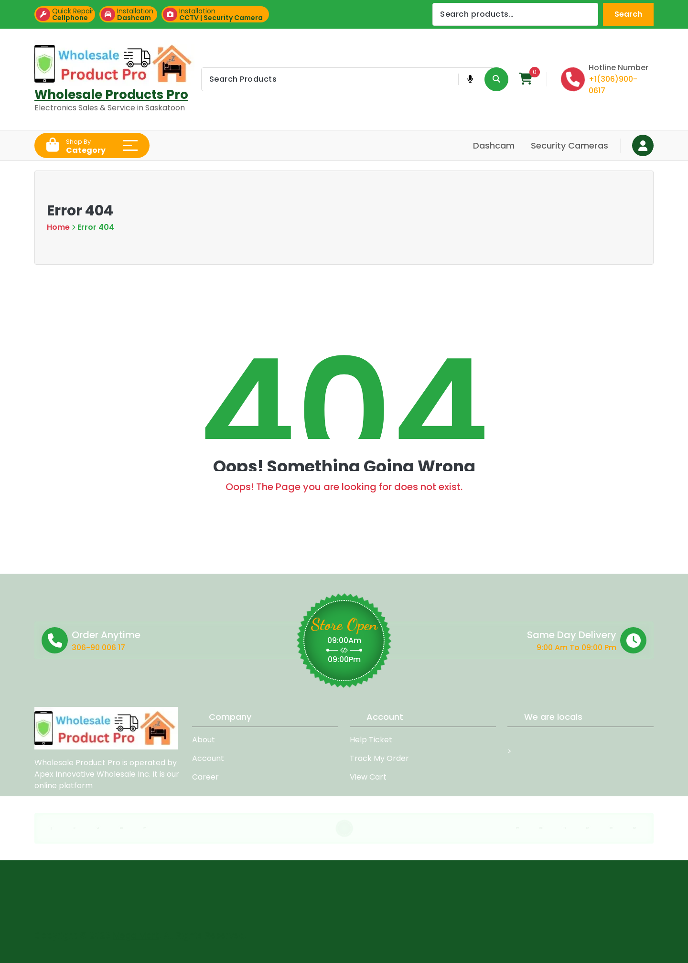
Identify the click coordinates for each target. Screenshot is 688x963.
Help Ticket (371, 739)
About (203, 739)
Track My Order (379, 758)
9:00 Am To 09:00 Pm (501, 647)
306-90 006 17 (160, 647)
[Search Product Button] (496, 79)
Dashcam (494, 145)
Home (58, 227)
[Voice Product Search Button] (470, 79)
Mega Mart (136, 931)
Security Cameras (569, 145)
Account (208, 758)
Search (628, 14)
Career (205, 776)
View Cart (368, 776)
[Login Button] (643, 145)
